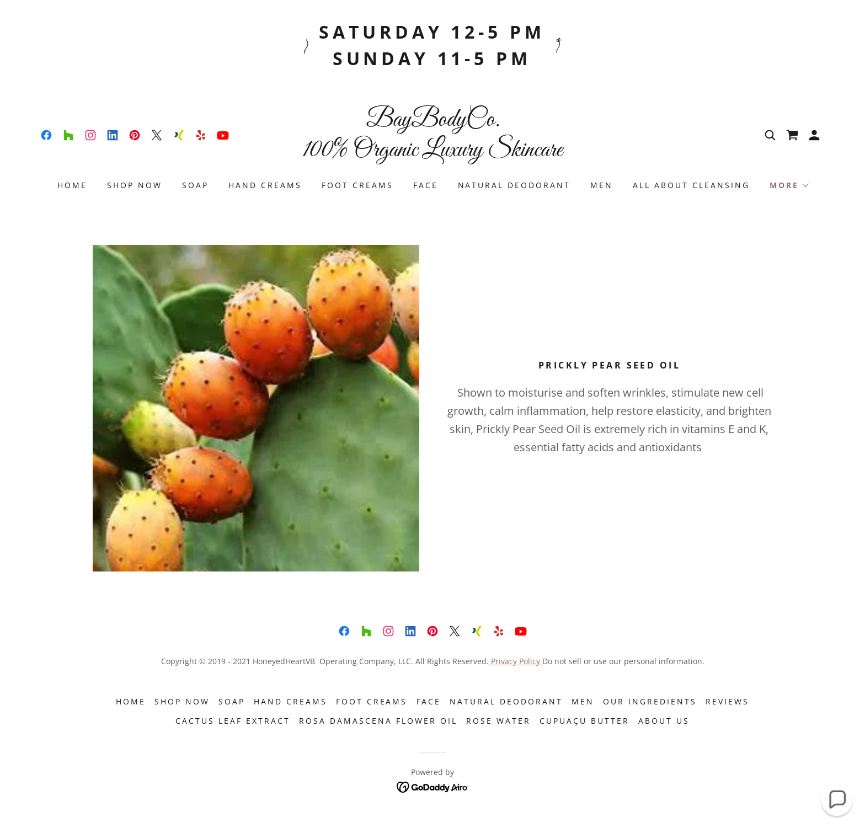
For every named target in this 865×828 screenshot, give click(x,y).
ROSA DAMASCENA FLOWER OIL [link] (378, 720)
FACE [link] (425, 185)
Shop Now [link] (134, 185)
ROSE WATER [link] (498, 720)
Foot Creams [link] (357, 185)
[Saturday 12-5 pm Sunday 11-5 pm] (432, 45)
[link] (46, 135)
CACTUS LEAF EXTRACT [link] (232, 720)
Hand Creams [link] (265, 185)
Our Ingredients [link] (650, 701)
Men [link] (601, 185)
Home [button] (131, 701)
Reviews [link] (727, 701)
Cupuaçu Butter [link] (584, 720)
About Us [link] (664, 720)
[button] (814, 135)
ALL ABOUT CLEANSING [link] (691, 185)
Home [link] (72, 185)
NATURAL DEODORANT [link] (514, 185)
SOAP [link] (195, 185)
